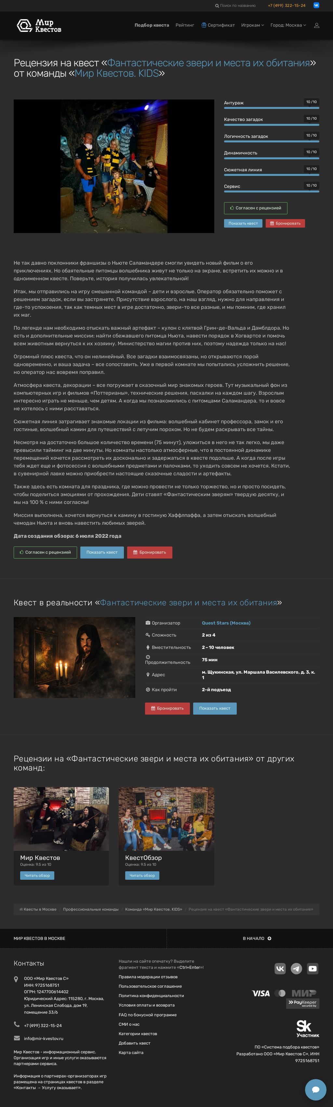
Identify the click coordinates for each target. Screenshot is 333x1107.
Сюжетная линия (243, 170)
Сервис (232, 186)
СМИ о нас (129, 1024)
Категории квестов (138, 1033)
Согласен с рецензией (255, 207)
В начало (257, 938)
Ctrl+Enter (190, 967)
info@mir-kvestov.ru (43, 1038)
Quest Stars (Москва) (226, 623)
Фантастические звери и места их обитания (208, 63)
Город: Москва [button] (288, 25)
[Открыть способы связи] (315, 1089)
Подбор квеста (152, 25)
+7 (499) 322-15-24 (287, 5)
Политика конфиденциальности (151, 995)
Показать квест (243, 223)
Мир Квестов (40, 858)
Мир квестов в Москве (39, 938)
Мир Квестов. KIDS (116, 73)
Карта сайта (131, 1052)
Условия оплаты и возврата (147, 1005)
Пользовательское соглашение (150, 986)
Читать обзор (37, 875)
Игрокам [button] (252, 25)
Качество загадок (243, 119)
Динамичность (240, 153)
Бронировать (285, 223)
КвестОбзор (143, 858)
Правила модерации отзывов (148, 976)
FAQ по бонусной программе (148, 1014)
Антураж (234, 103)
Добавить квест (135, 1043)
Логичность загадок (246, 136)
